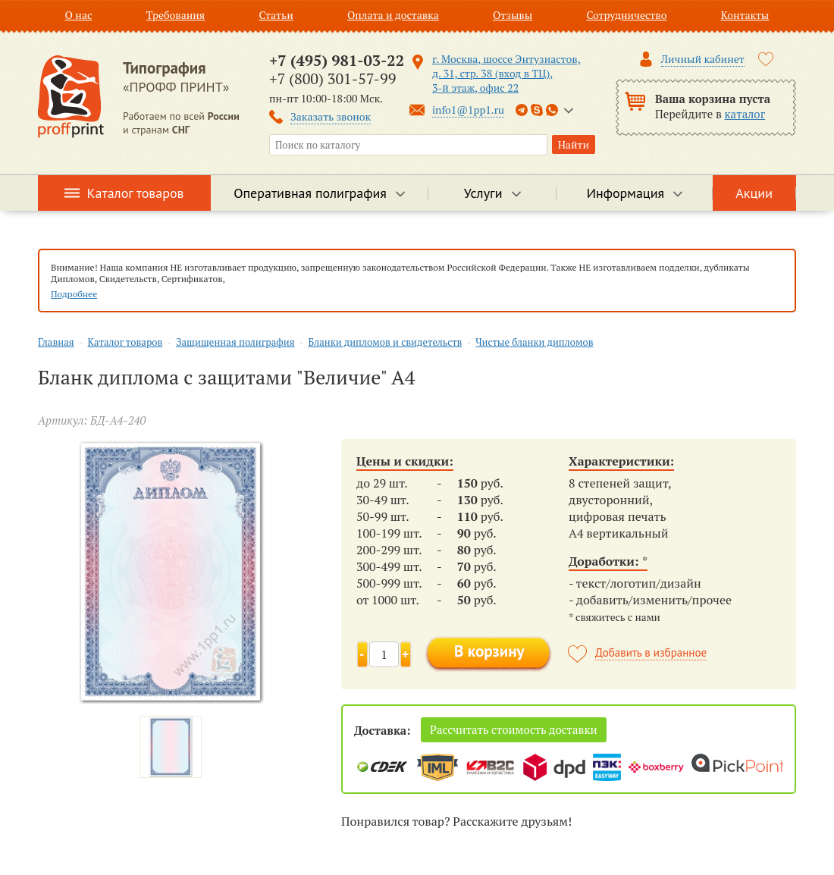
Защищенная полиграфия (235, 342)
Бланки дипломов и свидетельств (385, 342)
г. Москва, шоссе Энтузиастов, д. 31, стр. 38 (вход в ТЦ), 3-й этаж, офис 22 (506, 73)
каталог (745, 113)
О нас (78, 15)
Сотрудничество (626, 15)
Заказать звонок (330, 116)
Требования (175, 15)
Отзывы (512, 15)
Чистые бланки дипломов (534, 342)
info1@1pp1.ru (468, 109)
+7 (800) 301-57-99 (332, 78)
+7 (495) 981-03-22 (336, 60)
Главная (56, 342)
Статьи (276, 15)
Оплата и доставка (393, 15)
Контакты (745, 15)
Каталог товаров (135, 193)
